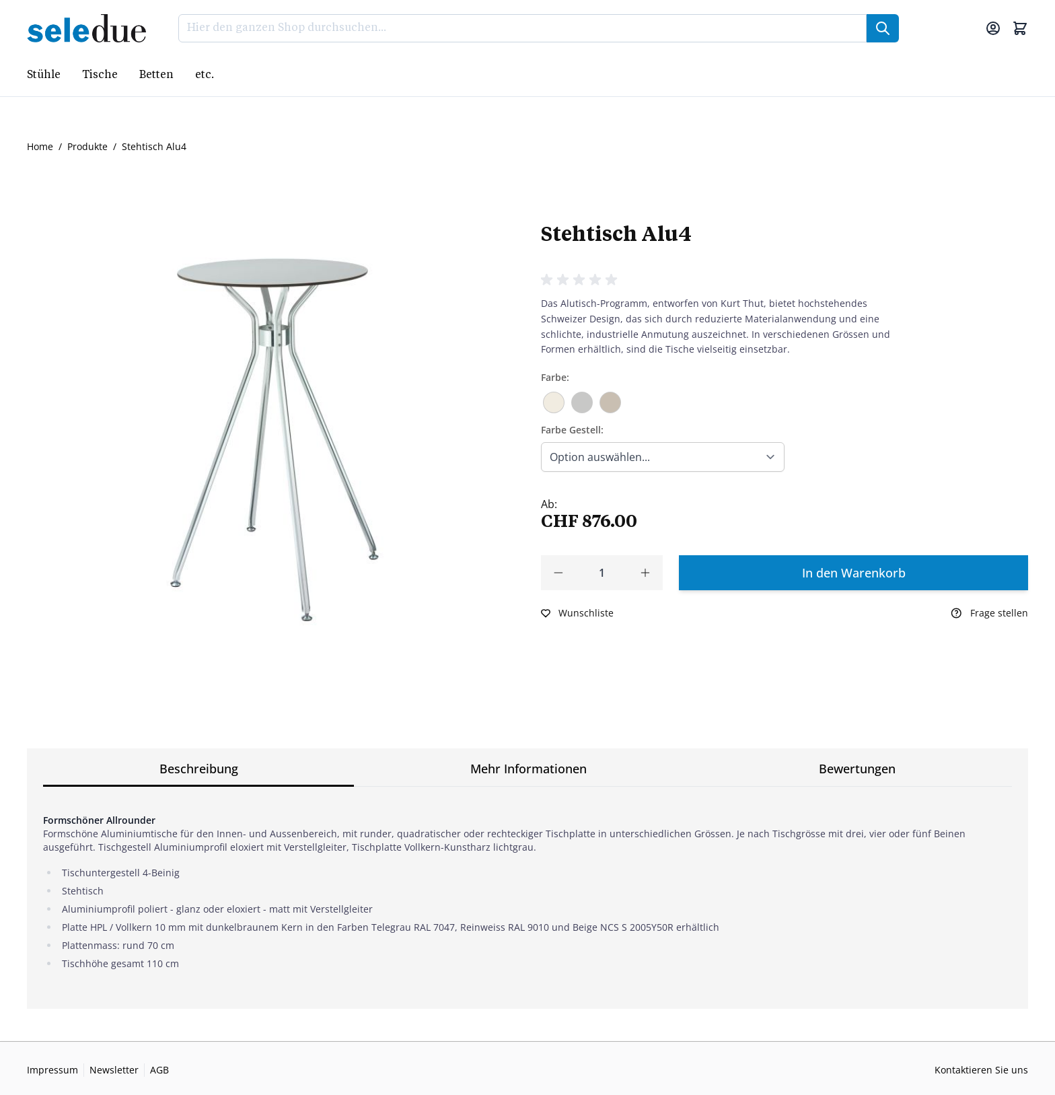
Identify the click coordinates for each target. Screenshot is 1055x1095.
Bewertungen (857, 769)
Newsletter (114, 1069)
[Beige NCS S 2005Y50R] (610, 400)
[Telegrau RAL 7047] (582, 400)
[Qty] (602, 572)
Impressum (52, 1069)
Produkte (87, 146)
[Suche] (883, 28)
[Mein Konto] (993, 28)
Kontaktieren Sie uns (981, 1069)
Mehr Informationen (528, 769)
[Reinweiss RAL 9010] (553, 397)
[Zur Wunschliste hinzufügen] (577, 613)
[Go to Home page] (90, 28)
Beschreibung (198, 769)
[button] (581, 280)
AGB (159, 1069)
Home (40, 146)
